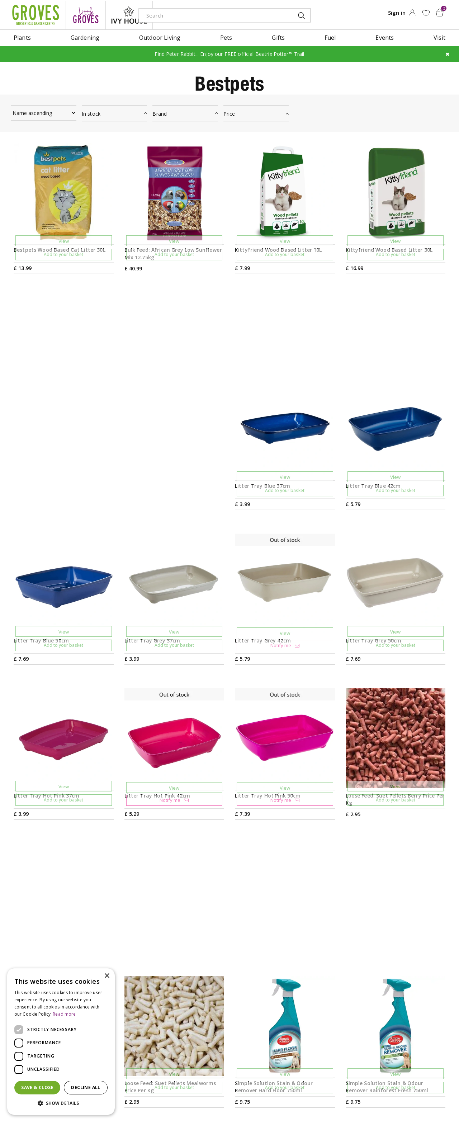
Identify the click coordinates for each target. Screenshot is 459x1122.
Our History (206, 1006)
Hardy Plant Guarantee (401, 1029)
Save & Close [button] (37, 1087)
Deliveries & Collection (310, 1017)
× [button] (106, 976)
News (197, 983)
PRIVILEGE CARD (297, 916)
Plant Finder (296, 994)
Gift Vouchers (388, 983)
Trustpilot (384, 1017)
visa (445, 1095)
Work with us (208, 1029)
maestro (413, 1095)
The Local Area (300, 1040)
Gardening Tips (211, 972)
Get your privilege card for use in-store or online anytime (384, 917)
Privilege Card (389, 1006)
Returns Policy (389, 1040)
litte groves (85, 14)
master (429, 1095)
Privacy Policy (252, 1095)
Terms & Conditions (212, 1095)
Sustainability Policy (217, 1017)
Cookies (280, 1095)
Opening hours (300, 983)
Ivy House (203, 994)
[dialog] (61, 1041)
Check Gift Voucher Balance (407, 994)
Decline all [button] (85, 1087)
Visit (286, 972)
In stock (91, 112)
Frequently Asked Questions (318, 1029)
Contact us (294, 1006)
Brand (159, 112)
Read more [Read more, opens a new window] (64, 1014)
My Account (386, 972)
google (397, 1095)
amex (365, 1095)
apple (381, 1095)
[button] (61, 1103)
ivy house (129, 14)
